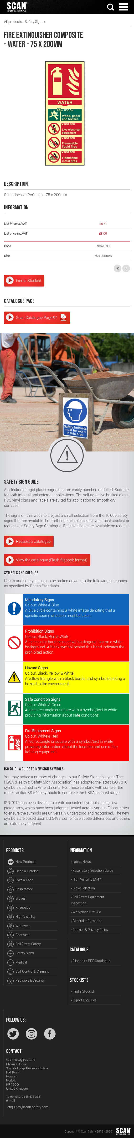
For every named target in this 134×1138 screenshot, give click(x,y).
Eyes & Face (20, 880)
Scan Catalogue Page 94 (41, 317)
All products (13, 21)
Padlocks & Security (26, 981)
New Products (21, 862)
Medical (17, 962)
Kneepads (18, 908)
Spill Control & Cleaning (28, 972)
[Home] (17, 12)
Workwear (19, 926)
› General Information (86, 920)
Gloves (16, 899)
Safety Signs (34, 21)
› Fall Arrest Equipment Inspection (87, 900)
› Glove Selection (83, 888)
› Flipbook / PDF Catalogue (90, 961)
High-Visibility (21, 917)
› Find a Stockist (82, 991)
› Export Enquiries (84, 1000)
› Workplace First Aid (86, 912)
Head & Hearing (23, 871)
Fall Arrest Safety (24, 944)
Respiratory (20, 890)
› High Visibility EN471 (87, 879)
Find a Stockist (28, 280)
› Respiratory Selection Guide (92, 870)
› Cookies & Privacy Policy (89, 929)
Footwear (18, 935)
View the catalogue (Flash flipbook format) (51, 560)
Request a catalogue (33, 541)
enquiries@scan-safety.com (27, 1107)
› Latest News (81, 861)
